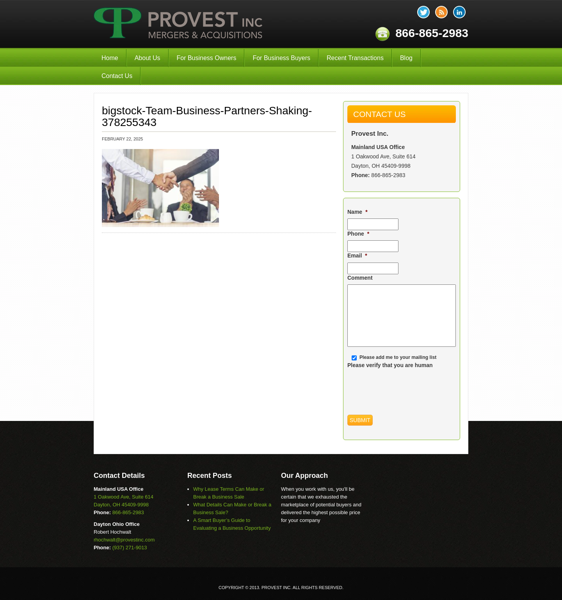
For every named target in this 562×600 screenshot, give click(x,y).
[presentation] (406, 387)
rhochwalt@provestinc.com (124, 540)
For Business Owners (207, 58)
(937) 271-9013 (129, 547)
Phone (358, 234)
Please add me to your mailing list (397, 357)
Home (109, 58)
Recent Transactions (355, 58)
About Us (147, 58)
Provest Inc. (179, 24)
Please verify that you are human (390, 365)
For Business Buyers (281, 58)
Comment (360, 278)
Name (357, 212)
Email (357, 255)
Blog (406, 58)
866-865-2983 (388, 175)
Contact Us (116, 76)
